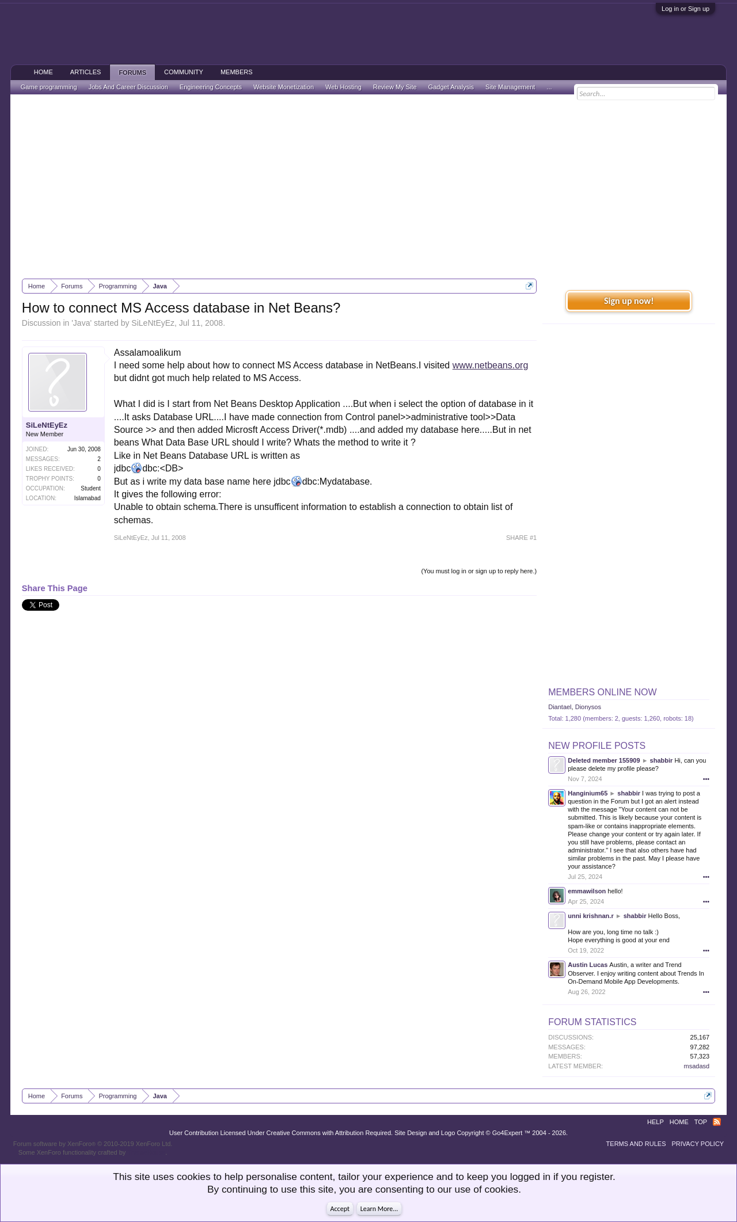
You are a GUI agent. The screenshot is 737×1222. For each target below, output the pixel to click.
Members (237, 71)
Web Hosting (343, 86)
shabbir (661, 760)
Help (655, 1121)
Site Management (510, 86)
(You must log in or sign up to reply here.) (479, 571)
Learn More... (379, 1209)
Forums (132, 72)
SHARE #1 (521, 537)
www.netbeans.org (491, 365)
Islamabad (87, 498)
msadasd (697, 1066)
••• (706, 778)
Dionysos (588, 706)
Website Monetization (283, 86)
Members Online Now (602, 692)
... (549, 86)
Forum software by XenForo (93, 1143)
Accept (339, 1209)
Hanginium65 (587, 793)
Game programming (49, 86)
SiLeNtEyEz (152, 323)
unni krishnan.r (590, 915)
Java (81, 323)
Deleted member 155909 (604, 760)
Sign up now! (629, 300)
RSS (717, 1122)
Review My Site (395, 86)
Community (183, 71)
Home (43, 71)
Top (700, 1121)
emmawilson (587, 891)
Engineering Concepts (211, 86)
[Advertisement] (368, 186)
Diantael (559, 706)
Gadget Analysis (451, 86)
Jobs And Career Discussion (128, 86)
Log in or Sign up (685, 8)
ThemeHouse (146, 1152)
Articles (85, 71)
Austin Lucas (587, 964)
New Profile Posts (596, 746)
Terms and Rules (636, 1143)
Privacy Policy (698, 1143)
